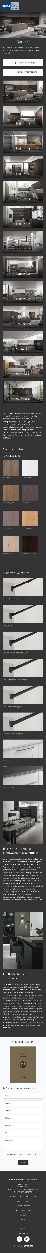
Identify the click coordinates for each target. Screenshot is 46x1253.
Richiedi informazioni (23, 72)
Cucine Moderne (23, 1201)
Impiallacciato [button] (11, 456)
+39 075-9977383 (24, 1192)
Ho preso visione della (21, 1154)
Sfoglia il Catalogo (23, 63)
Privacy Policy (30, 1154)
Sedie (23, 1219)
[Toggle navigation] (40, 6)
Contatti (23, 1215)
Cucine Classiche (23, 1206)
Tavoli (23, 1224)
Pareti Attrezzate (23, 1210)
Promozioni (23, 1233)
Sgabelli (23, 1228)
